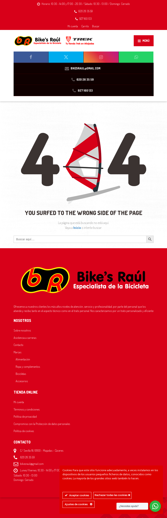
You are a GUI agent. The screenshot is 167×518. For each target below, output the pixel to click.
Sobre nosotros (22, 330)
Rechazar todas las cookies (112, 495)
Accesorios (22, 381)
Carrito (85, 26)
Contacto (18, 345)
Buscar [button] (95, 26)
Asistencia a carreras (25, 337)
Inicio (77, 228)
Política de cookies (24, 431)
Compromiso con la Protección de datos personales (42, 424)
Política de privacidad (25, 416)
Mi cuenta (73, 26)
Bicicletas (21, 373)
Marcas (17, 352)
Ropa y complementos (28, 366)
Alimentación (23, 359)
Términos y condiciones (27, 409)
